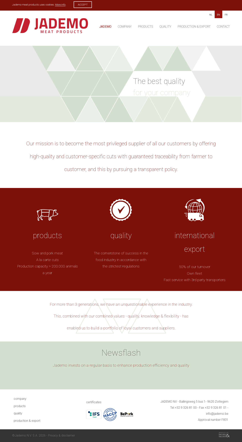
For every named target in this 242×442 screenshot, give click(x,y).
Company (125, 26)
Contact (223, 26)
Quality (165, 26)
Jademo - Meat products (50, 27)
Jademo (105, 26)
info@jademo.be (217, 413)
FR (226, 14)
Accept (83, 4)
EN (218, 14)
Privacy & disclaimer (61, 435)
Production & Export (194, 26)
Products (145, 26)
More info (60, 4)
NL (210, 14)
